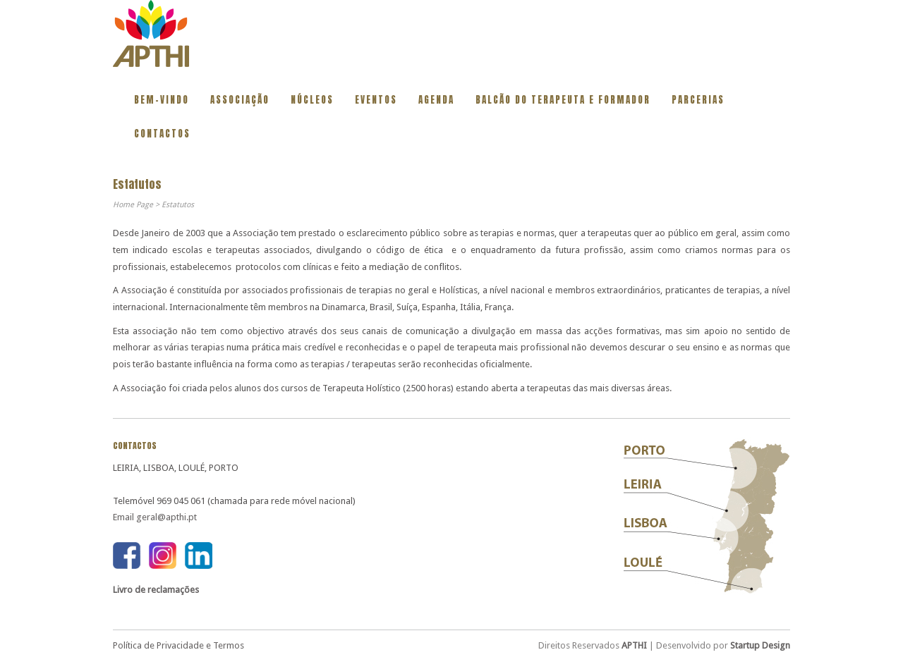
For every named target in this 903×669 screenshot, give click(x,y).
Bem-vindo (161, 99)
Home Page (133, 204)
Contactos (162, 133)
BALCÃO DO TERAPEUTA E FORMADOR (562, 99)
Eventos (376, 99)
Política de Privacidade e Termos (178, 645)
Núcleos (312, 99)
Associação (239, 99)
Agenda (436, 99)
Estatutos (178, 204)
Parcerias (698, 99)
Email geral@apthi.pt (155, 517)
